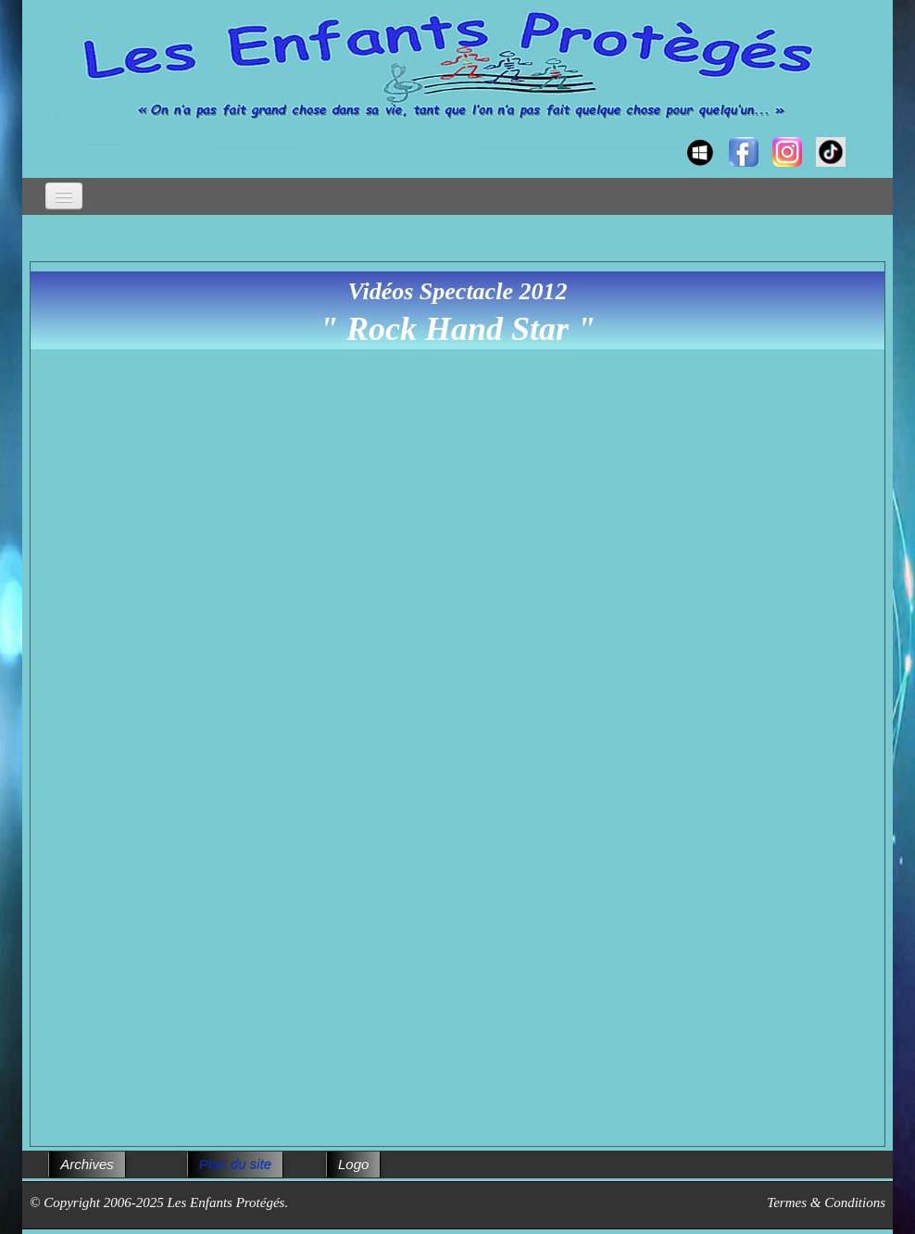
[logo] (48, 135)
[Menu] (63, 196)
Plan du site (235, 1164)
